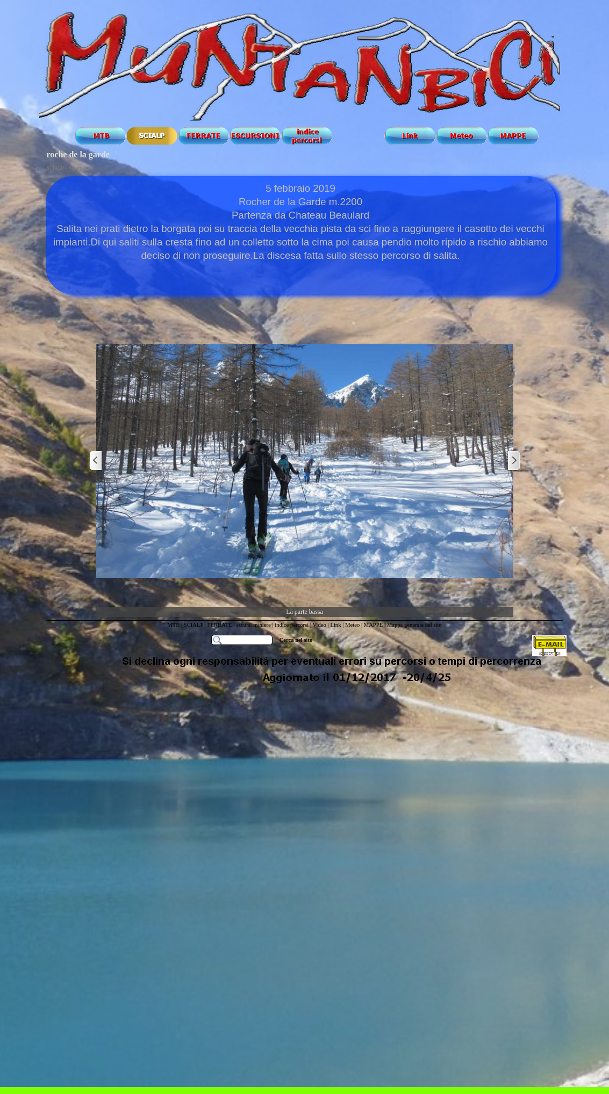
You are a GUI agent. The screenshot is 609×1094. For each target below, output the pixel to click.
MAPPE (373, 625)
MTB (173, 625)
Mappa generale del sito (414, 625)
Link (335, 625)
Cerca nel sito (296, 640)
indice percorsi (292, 625)
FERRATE (220, 625)
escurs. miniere (253, 625)
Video (319, 625)
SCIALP (193, 625)
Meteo (352, 625)
